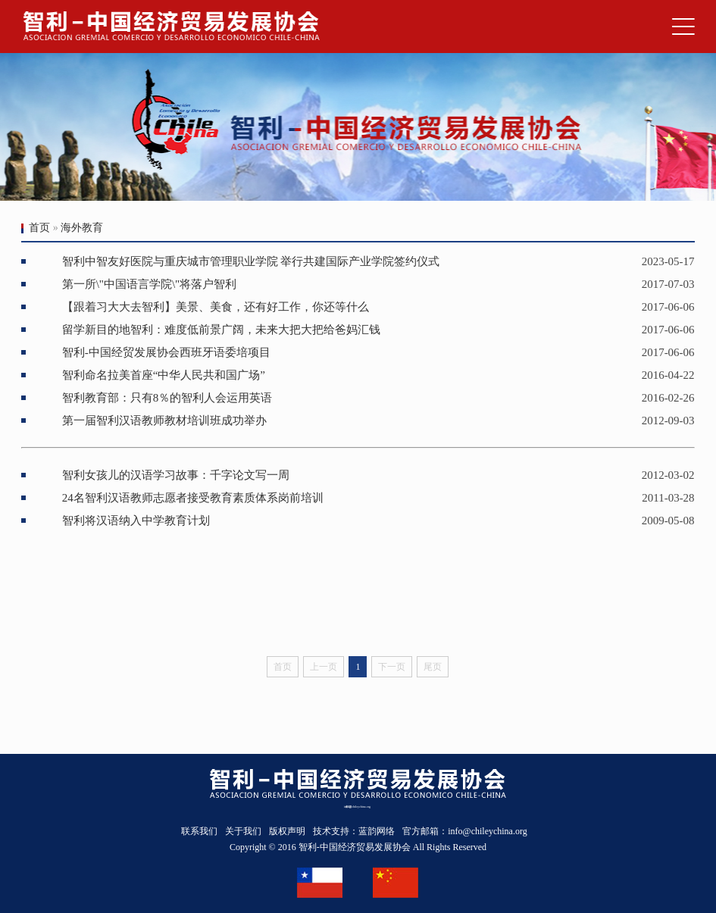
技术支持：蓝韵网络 (354, 831)
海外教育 (82, 227)
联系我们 (199, 831)
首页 (39, 227)
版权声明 (287, 831)
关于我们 (243, 831)
